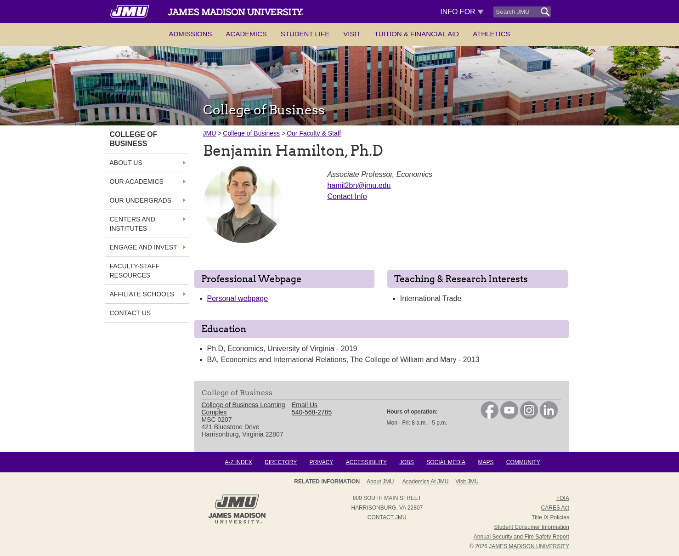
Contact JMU (387, 517)
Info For (462, 12)
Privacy (322, 462)
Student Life (305, 34)
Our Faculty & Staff (314, 133)
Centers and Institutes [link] (133, 224)
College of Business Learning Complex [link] (243, 408)
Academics (246, 34)
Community (523, 462)
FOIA (562, 498)
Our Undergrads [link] (141, 200)
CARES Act (555, 508)
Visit (352, 34)
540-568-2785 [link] (312, 412)
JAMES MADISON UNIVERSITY (529, 546)
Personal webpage (237, 298)
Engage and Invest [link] (143, 247)
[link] (489, 416)
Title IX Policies (550, 517)
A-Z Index (238, 462)
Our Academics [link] (137, 181)
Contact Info (347, 196)
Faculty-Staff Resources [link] (135, 270)
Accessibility (366, 462)
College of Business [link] (134, 139)
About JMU (380, 481)
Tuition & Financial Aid (416, 34)
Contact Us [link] (130, 313)
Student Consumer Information (531, 527)
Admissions (190, 34)
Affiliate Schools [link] (142, 294)
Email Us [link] (304, 404)
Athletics (491, 34)
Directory (281, 462)
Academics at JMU (425, 481)
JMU (209, 133)
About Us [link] (126, 162)
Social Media (445, 462)
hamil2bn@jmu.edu (358, 185)
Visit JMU (467, 481)
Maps (485, 462)
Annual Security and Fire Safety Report (521, 536)
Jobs (406, 462)
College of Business (251, 133)
